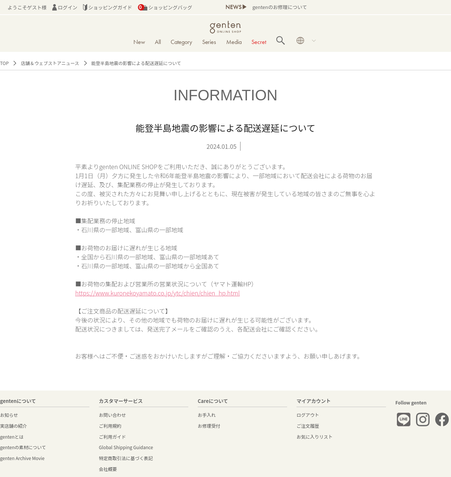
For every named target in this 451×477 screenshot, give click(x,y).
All (158, 42)
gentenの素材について (23, 447)
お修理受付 (209, 425)
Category (181, 42)
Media (234, 42)
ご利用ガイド (112, 436)
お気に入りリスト (315, 436)
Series (209, 42)
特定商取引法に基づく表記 (126, 458)
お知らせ (9, 415)
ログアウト (308, 415)
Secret (258, 42)
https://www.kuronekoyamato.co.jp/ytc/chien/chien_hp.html (157, 292)
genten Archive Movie (22, 458)
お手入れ (207, 415)
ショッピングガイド (107, 7)
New (139, 42)
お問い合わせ (112, 415)
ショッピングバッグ (165, 7)
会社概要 (108, 469)
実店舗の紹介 (13, 425)
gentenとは (12, 436)
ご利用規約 (110, 425)
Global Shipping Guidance (126, 447)
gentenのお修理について (279, 7)
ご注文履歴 (308, 425)
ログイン (64, 7)
